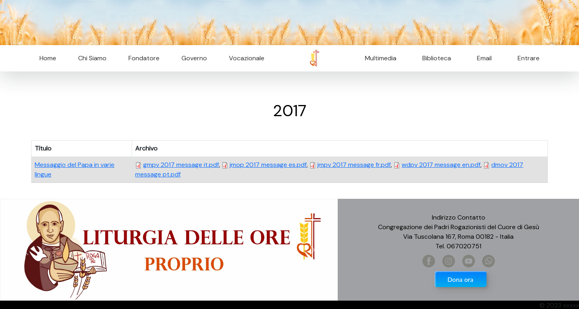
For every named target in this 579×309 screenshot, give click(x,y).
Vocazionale (246, 58)
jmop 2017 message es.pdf (268, 164)
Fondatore (144, 58)
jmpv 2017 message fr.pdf (354, 164)
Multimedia (380, 58)
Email (482, 58)
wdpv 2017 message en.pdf (441, 164)
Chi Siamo (92, 58)
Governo (194, 58)
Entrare (529, 58)
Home (47, 58)
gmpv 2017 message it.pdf (181, 164)
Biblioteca (436, 58)
